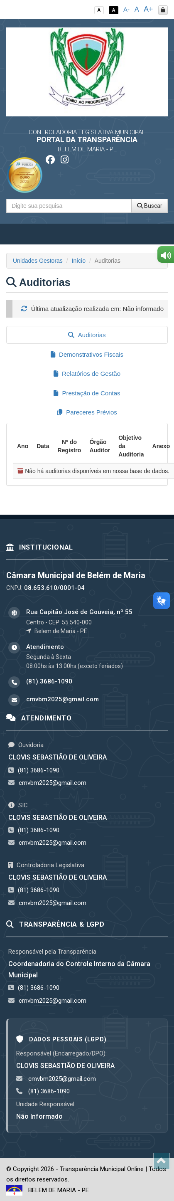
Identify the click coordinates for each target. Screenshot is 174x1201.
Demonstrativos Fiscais (87, 354)
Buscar (149, 205)
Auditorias (86, 334)
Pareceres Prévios (87, 412)
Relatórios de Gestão (87, 373)
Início (79, 260)
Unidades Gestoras (38, 260)
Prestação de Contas (87, 393)
